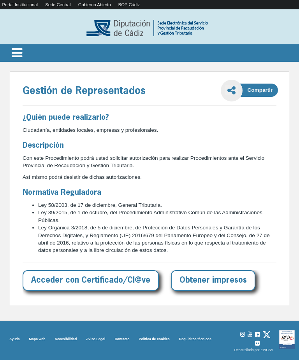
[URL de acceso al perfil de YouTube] (250, 334)
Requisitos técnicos (195, 339)
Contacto (121, 339)
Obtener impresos (213, 280)
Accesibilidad (66, 339)
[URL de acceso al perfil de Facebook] (257, 334)
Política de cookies (154, 339)
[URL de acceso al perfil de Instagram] (242, 334)
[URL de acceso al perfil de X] (266, 335)
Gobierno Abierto (94, 4)
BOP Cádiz (129, 4)
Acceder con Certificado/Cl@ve (90, 280)
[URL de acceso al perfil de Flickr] (257, 343)
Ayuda (14, 339)
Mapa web (37, 339)
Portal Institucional (20, 4)
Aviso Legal (95, 339)
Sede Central (57, 4)
